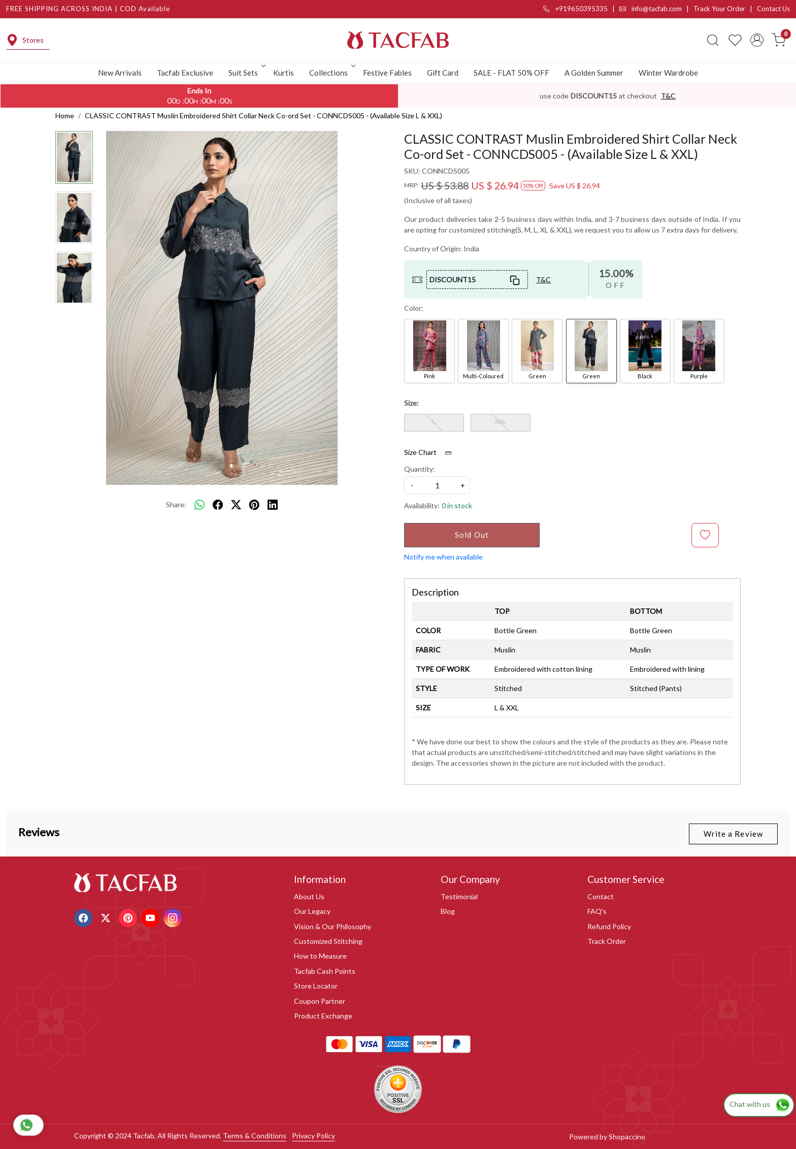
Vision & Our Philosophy (332, 926)
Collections (331, 72)
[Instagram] (173, 917)
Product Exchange (323, 1015)
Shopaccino (627, 1136)
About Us (309, 896)
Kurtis (283, 72)
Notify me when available (443, 556)
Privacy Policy (313, 1135)
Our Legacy (312, 911)
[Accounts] (757, 40)
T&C (668, 95)
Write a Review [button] (733, 833)
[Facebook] (84, 917)
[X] (106, 917)
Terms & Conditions (254, 1135)
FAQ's (597, 911)
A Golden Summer (594, 72)
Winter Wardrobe (668, 72)
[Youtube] (151, 917)
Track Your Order (719, 9)
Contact (600, 896)
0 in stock (457, 505)
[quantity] (437, 485)
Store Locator (316, 985)
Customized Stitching (328, 941)
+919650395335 (575, 9)
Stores (25, 40)
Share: (176, 504)
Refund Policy (609, 926)
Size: (411, 403)
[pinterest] (254, 504)
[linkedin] (272, 504)
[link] (713, 40)
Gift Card (442, 72)
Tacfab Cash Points (324, 971)
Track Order (606, 941)
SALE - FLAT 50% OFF (511, 72)
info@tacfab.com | (656, 9)
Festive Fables (387, 72)
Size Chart (431, 452)
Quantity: (419, 469)
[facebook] (218, 504)
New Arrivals (120, 72)
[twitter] (236, 504)
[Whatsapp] (199, 504)
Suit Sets (246, 72)
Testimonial (459, 896)
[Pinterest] (129, 917)
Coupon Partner (319, 1001)
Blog (448, 911)
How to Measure (320, 955)
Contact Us (773, 9)
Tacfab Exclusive (185, 72)
